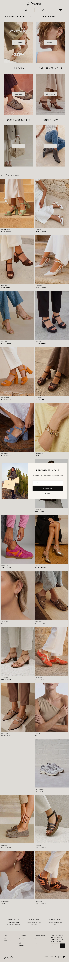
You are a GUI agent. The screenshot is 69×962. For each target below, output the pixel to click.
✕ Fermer (48, 493)
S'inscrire (47, 488)
